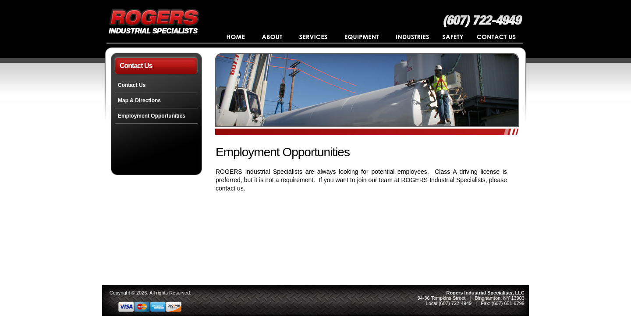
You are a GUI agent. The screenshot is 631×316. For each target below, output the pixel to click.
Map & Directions (139, 100)
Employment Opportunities (151, 116)
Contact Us (131, 85)
